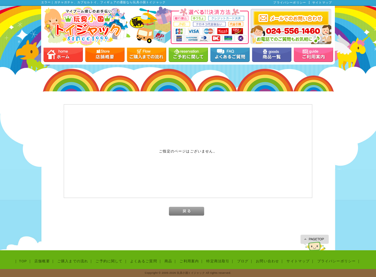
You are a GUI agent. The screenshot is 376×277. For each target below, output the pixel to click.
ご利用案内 (189, 261)
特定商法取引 (217, 261)
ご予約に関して (108, 261)
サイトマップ (322, 2)
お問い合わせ (267, 261)
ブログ (243, 261)
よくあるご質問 (143, 261)
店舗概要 (42, 261)
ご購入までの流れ (72, 261)
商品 (168, 261)
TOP (23, 261)
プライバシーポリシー (289, 2)
